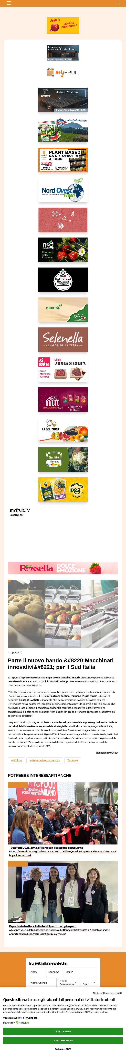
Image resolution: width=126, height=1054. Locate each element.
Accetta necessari (63, 1040)
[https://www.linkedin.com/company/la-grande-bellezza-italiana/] (63, 282)
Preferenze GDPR (63, 1049)
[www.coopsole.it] (63, 372)
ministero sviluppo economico (45, 760)
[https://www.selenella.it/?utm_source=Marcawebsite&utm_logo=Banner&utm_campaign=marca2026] (63, 342)
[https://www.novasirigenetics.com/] (63, 252)
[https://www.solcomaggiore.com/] (63, 223)
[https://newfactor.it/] (63, 402)
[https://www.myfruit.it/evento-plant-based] (63, 163)
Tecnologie (72, 760)
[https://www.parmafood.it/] (63, 492)
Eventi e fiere (17, 785)
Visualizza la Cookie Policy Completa (20, 1017)
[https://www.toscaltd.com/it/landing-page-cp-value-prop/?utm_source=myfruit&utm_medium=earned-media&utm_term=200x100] (63, 53)
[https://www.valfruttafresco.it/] (63, 312)
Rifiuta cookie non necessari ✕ (107, 993)
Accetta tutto (63, 1031)
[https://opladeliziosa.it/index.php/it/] (63, 432)
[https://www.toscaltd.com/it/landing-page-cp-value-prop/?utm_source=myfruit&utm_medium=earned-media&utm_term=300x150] (63, 103)
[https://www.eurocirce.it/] (63, 133)
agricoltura (16, 760)
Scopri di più (16, 514)
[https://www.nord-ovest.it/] (63, 193)
